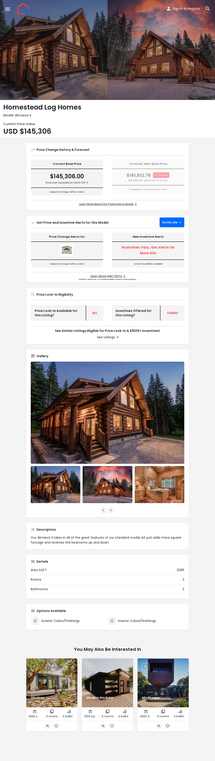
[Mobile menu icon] (7, 9)
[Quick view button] (47, 726)
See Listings (106, 337)
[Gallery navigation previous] (104, 510)
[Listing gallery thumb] (107, 413)
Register (194, 8)
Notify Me (169, 222)
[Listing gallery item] (55, 484)
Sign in (178, 8)
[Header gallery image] (54, 50)
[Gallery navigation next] (111, 510)
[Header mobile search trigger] (208, 9)
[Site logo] (24, 8)
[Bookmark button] (56, 726)
